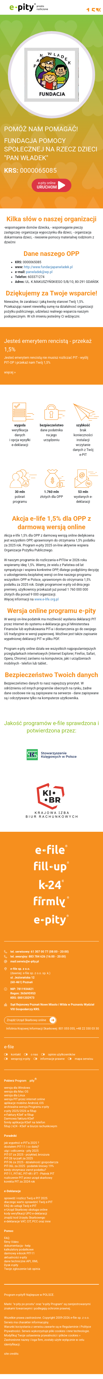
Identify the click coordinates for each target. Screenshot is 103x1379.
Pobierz (20, 1079)
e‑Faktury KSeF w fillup (19, 1115)
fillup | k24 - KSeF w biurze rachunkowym (30, 1126)
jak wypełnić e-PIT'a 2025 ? (21, 1143)
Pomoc (8, 1231)
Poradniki (10, 1136)
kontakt (16, 1054)
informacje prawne (52, 1059)
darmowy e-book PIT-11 (19, 1253)
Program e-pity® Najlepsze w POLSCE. (29, 1295)
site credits (11, 1354)
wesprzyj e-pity (20, 1059)
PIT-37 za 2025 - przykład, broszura (26, 1154)
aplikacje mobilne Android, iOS (24, 1103)
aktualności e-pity (15, 1257)
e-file (9, 1046)
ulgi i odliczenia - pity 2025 (21, 1151)
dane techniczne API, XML (21, 1261)
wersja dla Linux (14, 1095)
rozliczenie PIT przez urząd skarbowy (28, 1178)
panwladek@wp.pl (39, 272)
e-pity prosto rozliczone (28, 7)
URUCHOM (47, 185)
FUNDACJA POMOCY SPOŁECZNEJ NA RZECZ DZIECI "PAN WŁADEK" (50, 149)
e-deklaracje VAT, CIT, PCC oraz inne (27, 1221)
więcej (8, 372)
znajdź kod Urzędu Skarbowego (24, 1217)
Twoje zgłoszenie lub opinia (22, 1269)
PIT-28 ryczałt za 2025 (18, 1158)
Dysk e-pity (11, 1265)
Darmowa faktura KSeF (19, 1118)
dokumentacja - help (17, 1246)
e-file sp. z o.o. (80, 1318)
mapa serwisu (84, 1059)
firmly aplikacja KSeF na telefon (24, 1122)
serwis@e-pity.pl (28, 961)
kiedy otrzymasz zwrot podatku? (25, 1170)
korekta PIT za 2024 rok (19, 1181)
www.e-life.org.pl (46, 599)
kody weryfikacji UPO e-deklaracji (25, 1213)
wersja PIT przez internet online (24, 1099)
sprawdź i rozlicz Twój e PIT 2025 (25, 1198)
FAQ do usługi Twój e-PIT (20, 1206)
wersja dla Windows (17, 1088)
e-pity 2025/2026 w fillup (20, 1111)
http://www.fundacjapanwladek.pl (48, 267)
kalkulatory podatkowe (19, 1249)
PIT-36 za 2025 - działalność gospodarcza (31, 1162)
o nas (34, 1054)
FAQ (7, 1238)
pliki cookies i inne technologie (69, 1331)
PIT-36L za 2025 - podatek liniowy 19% (29, 1166)
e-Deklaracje (12, 1191)
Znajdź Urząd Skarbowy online (26, 1020)
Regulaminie (70, 1327)
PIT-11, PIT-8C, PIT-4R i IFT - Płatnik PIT (29, 1173)
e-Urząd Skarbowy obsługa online (25, 1210)
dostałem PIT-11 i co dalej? (21, 1146)
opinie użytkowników (61, 1054)
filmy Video (11, 1242)
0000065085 (30, 170)
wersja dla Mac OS (16, 1091)
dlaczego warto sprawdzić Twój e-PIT (28, 1202)
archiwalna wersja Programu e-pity (26, 1107)
